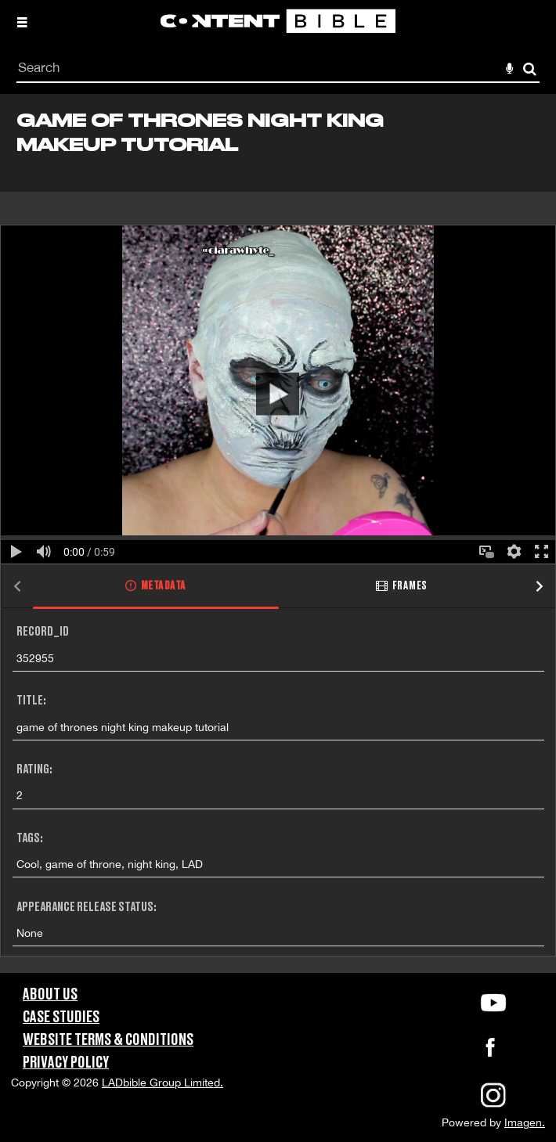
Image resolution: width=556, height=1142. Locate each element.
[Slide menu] (22, 22)
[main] (278, 533)
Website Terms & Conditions (108, 1040)
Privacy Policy (66, 1063)
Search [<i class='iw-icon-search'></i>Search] (529, 68)
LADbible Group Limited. (162, 1082)
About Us (50, 995)
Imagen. (524, 1122)
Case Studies (61, 1017)
